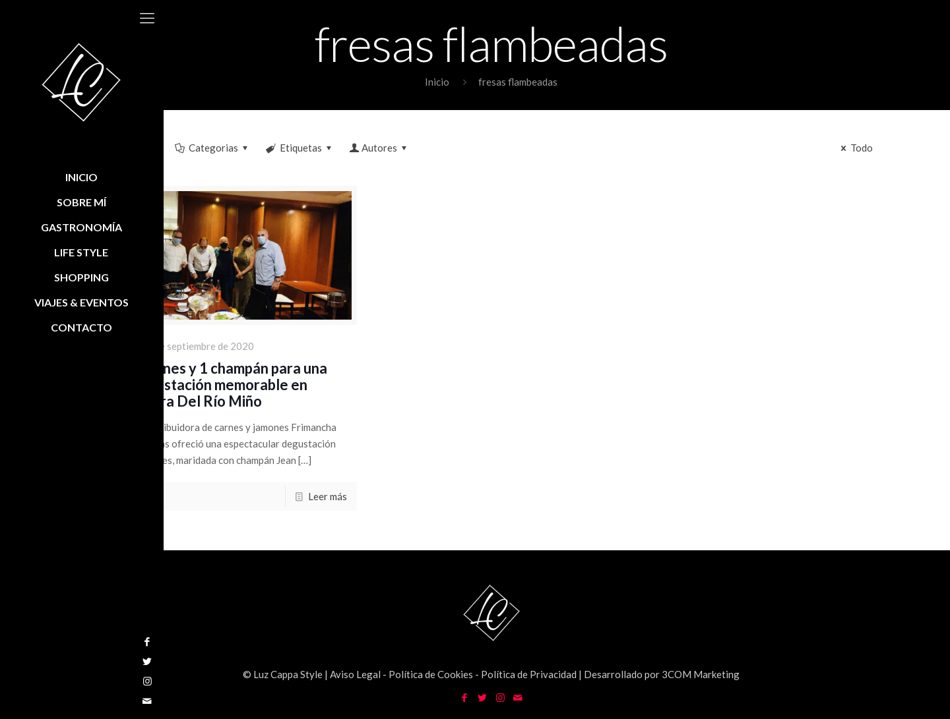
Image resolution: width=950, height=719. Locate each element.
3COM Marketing (701, 674)
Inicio (437, 82)
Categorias (212, 148)
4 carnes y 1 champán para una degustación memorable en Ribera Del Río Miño (229, 384)
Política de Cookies (431, 674)
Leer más (327, 496)
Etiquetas (300, 148)
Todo (855, 148)
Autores (379, 148)
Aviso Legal (355, 674)
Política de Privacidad (529, 674)
